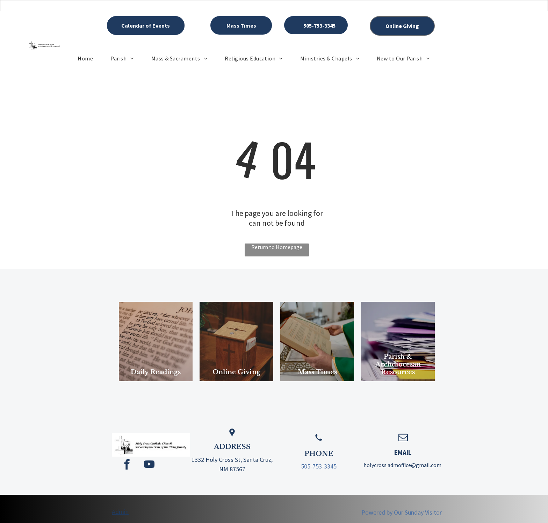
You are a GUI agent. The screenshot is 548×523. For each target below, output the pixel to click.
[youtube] (149, 465)
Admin (120, 512)
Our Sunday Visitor (418, 512)
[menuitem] (85, 58)
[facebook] (127, 465)
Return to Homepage (276, 247)
